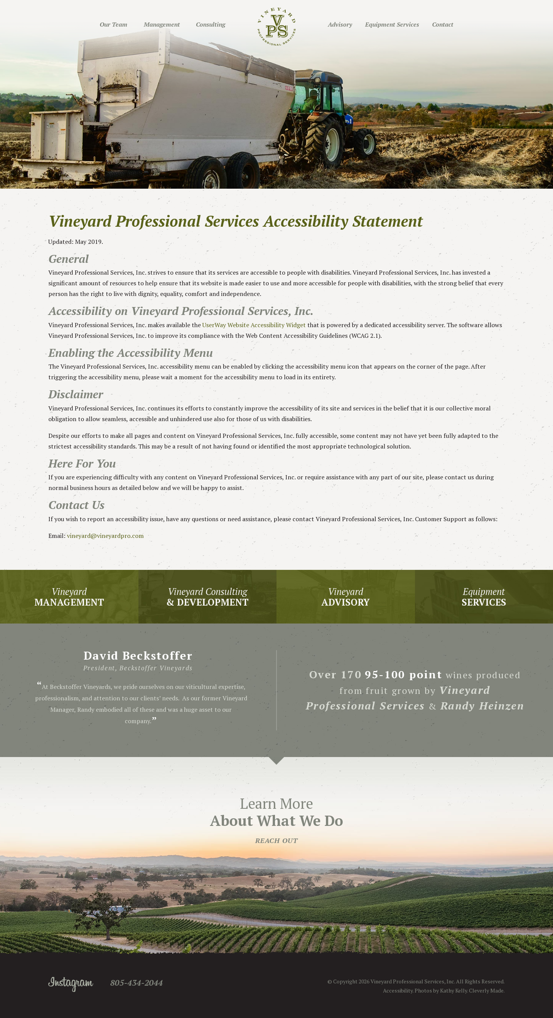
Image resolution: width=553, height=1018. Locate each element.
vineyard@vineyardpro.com (105, 535)
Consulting (210, 24)
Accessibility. (398, 990)
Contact (442, 24)
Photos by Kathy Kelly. (441, 990)
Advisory (340, 24)
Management (162, 24)
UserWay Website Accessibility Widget (254, 325)
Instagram (70, 984)
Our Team (113, 24)
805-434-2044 (136, 982)
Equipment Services (392, 24)
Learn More (276, 819)
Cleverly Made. (487, 990)
